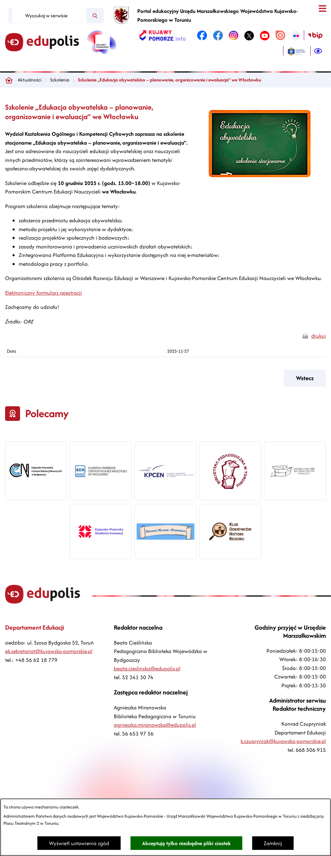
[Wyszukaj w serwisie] (49, 15)
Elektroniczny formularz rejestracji (43, 293)
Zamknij (273, 843)
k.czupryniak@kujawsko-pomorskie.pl (283, 741)
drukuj (318, 336)
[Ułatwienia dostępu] (318, 51)
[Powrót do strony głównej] (9, 80)
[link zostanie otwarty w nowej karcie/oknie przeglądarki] (162, 35)
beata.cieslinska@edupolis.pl (147, 668)
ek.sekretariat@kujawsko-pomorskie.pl (48, 651)
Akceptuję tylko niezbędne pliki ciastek (186, 843)
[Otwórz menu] (322, 8)
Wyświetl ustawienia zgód (79, 843)
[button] (260, 175)
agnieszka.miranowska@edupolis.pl (155, 725)
